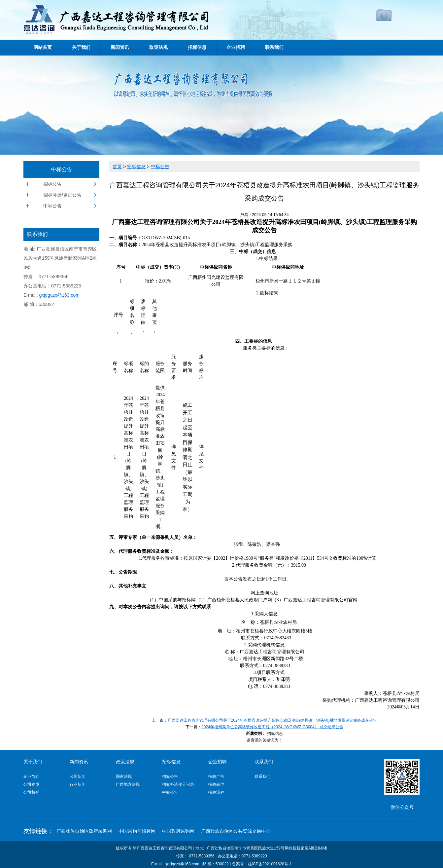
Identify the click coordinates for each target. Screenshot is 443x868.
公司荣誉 (31, 792)
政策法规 (158, 47)
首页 (117, 166)
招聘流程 (216, 792)
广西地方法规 (128, 784)
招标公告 (52, 184)
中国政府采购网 (178, 831)
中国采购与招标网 (137, 831)
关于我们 (81, 47)
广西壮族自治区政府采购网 (84, 831)
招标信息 (197, 47)
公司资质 (31, 784)
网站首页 (42, 47)
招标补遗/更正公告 (62, 195)
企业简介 (31, 776)
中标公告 (52, 205)
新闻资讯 (120, 47)
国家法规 (124, 776)
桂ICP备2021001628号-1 (270, 864)
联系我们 (274, 47)
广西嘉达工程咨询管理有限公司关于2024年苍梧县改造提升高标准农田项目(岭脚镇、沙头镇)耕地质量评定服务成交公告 (272, 720)
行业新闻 (77, 784)
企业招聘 (235, 47)
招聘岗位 (216, 784)
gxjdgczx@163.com (59, 295)
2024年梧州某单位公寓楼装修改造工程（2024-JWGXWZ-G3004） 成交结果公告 (272, 727)
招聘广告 (216, 776)
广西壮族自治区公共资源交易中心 (235, 831)
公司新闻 (77, 776)
